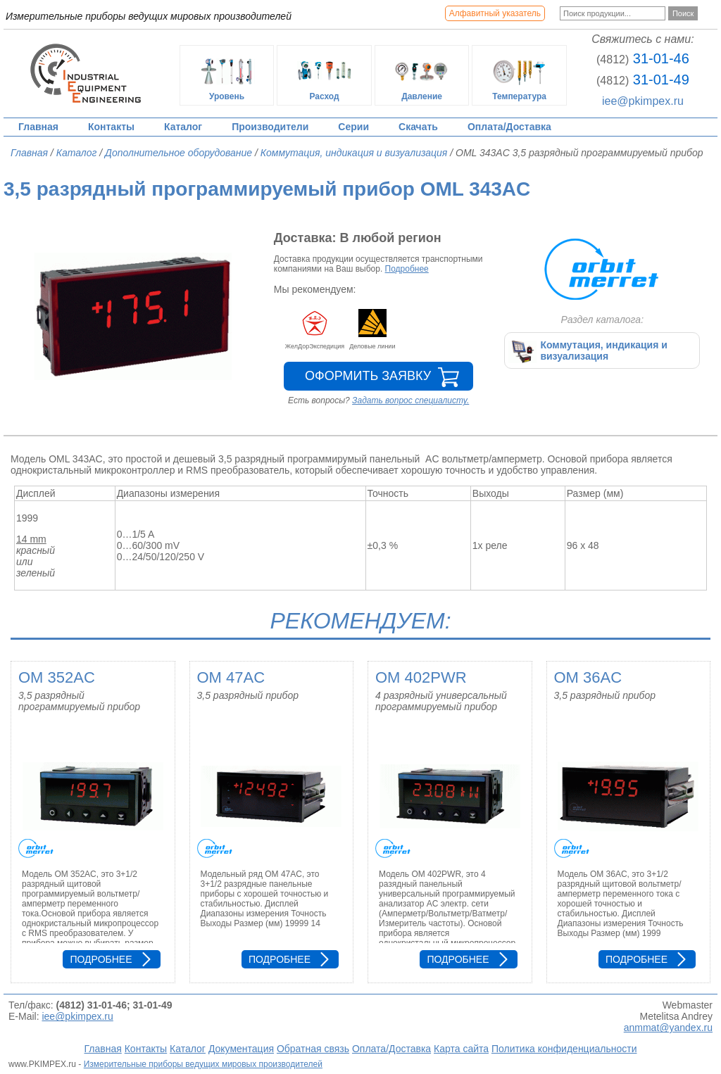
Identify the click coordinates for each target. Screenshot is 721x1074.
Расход (324, 75)
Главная (38, 126)
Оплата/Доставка (509, 126)
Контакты (111, 126)
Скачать (418, 126)
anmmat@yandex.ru (668, 1027)
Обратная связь (313, 1048)
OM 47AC (231, 677)
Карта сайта (461, 1048)
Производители (270, 126)
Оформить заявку (368, 376)
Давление (422, 75)
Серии (353, 126)
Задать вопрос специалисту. (410, 400)
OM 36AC (588, 677)
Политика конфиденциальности (564, 1048)
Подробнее (407, 269)
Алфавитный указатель (495, 13)
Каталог (183, 126)
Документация (241, 1048)
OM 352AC (56, 677)
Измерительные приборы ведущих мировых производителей (203, 1064)
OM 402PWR (421, 677)
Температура (519, 75)
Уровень (227, 75)
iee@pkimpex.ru (643, 101)
